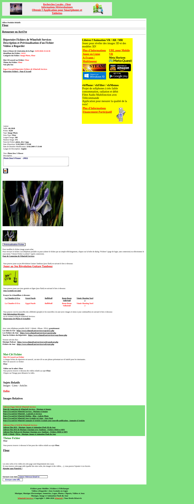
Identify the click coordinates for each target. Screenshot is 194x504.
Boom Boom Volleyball (67, 299)
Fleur (6, 450)
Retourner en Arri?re (14, 31)
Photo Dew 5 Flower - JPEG (36, 161)
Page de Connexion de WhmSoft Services (18, 256)
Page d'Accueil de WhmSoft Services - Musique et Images (25, 411)
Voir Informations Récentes (14, 314)
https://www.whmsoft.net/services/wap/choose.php (47, 335)
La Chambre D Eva (12, 298)
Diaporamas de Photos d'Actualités (16, 319)
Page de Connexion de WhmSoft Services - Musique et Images (27, 409)
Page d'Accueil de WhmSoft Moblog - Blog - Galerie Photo (25, 416)
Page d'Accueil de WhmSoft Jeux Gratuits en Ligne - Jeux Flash (28, 418)
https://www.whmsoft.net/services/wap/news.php (35, 331)
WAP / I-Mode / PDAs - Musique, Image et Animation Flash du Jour (29, 434)
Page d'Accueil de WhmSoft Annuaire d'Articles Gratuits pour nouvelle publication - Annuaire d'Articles (44, 421)
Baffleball (48, 298)
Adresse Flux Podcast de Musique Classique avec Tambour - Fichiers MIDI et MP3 (35, 432)
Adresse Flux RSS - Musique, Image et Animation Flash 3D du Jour (29, 427)
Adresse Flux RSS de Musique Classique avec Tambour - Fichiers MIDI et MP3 (34, 430)
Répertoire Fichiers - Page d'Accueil (17, 71)
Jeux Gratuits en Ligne (12, 291)
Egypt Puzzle (30, 298)
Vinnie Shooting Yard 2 (85, 299)
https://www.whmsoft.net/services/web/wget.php (35, 344)
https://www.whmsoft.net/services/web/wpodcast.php (37, 342)
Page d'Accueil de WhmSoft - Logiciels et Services (22, 414)
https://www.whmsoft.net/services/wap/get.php (38, 333)
